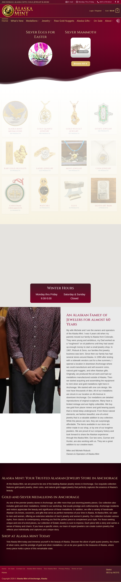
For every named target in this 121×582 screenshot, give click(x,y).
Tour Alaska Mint (50, 569)
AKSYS (116, 573)
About (109, 21)
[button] (95, 11)
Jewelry (46, 21)
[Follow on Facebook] (115, 2)
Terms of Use (76, 569)
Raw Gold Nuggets (64, 21)
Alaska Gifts (84, 21)
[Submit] (117, 21)
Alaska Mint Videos (34, 569)
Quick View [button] (42, 60)
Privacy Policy (64, 569)
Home (5, 21)
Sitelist (109, 570)
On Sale (98, 21)
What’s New (17, 21)
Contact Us (20, 569)
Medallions (32, 21)
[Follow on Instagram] (118, 2)
